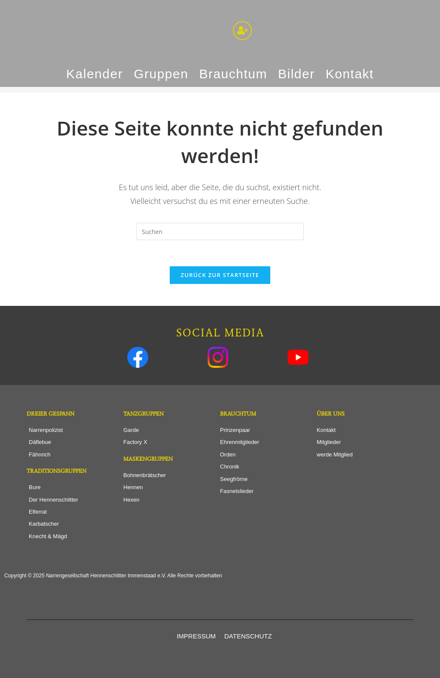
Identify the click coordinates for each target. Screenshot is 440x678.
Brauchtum (233, 74)
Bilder (296, 74)
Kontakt (350, 74)
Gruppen (161, 74)
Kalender (94, 74)
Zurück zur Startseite (220, 275)
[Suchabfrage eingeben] (220, 231)
